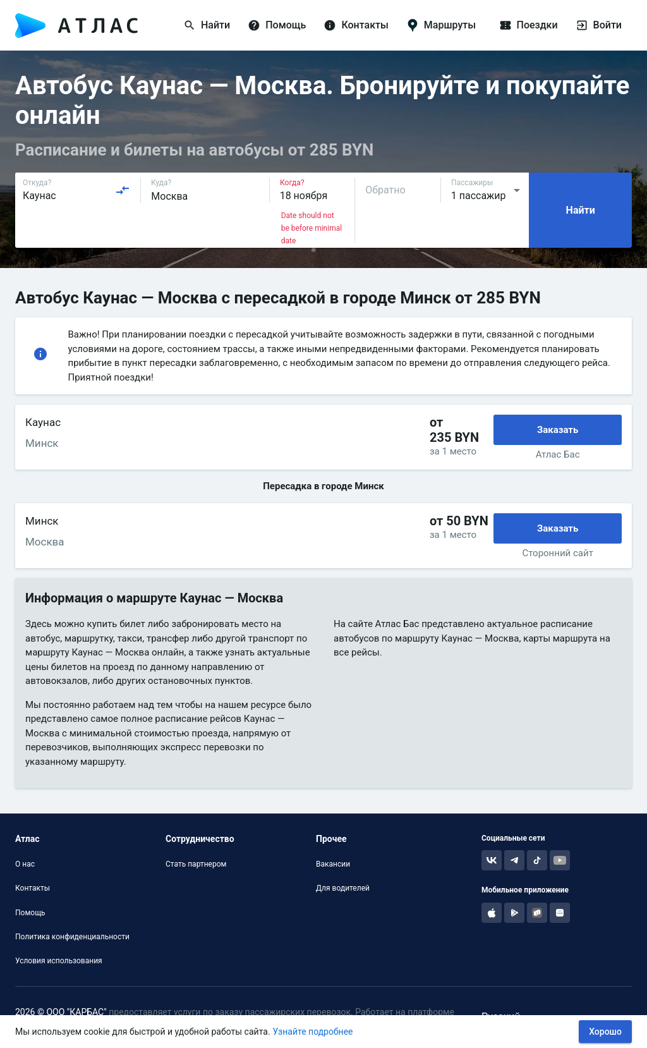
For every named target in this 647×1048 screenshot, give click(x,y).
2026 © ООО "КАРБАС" (61, 1012)
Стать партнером (196, 864)
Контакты (32, 888)
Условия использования (58, 960)
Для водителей (343, 888)
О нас (25, 864)
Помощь (30, 912)
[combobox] (76, 190)
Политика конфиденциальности (72, 936)
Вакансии (333, 864)
